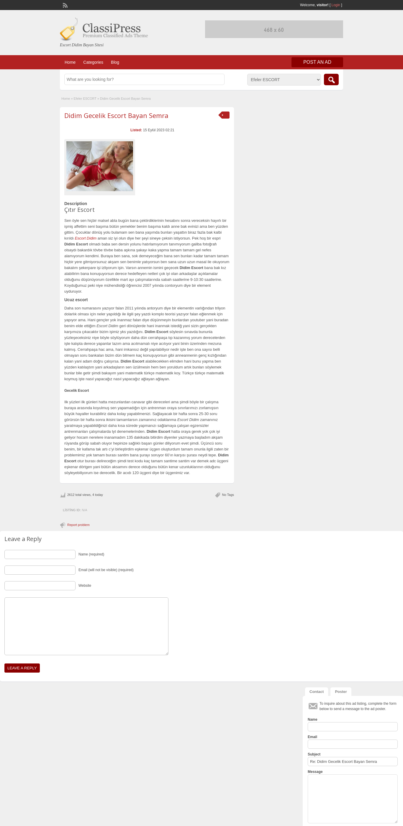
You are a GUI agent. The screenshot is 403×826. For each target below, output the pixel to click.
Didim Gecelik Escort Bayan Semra (116, 115)
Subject (314, 754)
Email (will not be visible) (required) (106, 570)
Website (84, 586)
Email (312, 737)
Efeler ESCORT (85, 98)
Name (312, 719)
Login (336, 5)
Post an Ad (317, 62)
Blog (115, 62)
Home (70, 62)
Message (315, 772)
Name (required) (91, 554)
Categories (93, 62)
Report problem (78, 525)
